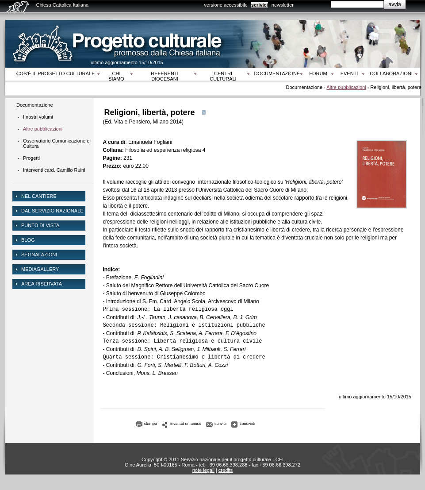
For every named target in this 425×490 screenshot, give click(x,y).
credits (225, 470)
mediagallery (40, 269)
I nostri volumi (38, 117)
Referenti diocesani (164, 76)
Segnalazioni (39, 254)
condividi (247, 423)
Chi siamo (116, 76)
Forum (318, 73)
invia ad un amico (185, 423)
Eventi (349, 73)
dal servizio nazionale (52, 210)
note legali (203, 470)
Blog (28, 240)
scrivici (259, 5)
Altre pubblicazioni (346, 87)
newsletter (283, 5)
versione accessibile (225, 5)
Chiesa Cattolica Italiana (62, 5)
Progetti (31, 158)
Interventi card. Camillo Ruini (54, 170)
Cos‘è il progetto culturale (55, 73)
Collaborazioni (391, 73)
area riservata (41, 283)
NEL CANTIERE (39, 196)
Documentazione (277, 73)
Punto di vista (40, 225)
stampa (150, 423)
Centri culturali (223, 76)
